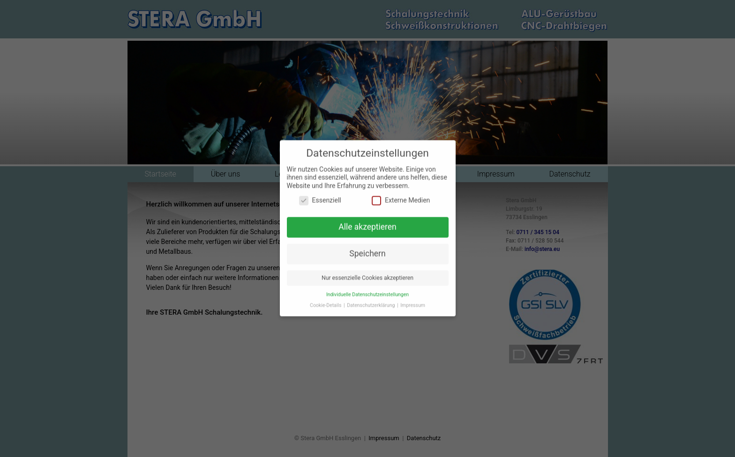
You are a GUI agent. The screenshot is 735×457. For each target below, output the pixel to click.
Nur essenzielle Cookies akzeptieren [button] (367, 272)
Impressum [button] (412, 299)
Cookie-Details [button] (326, 299)
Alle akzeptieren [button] (367, 221)
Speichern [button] (367, 247)
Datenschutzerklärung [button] (371, 299)
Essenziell (320, 195)
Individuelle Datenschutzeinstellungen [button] (367, 289)
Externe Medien (401, 195)
